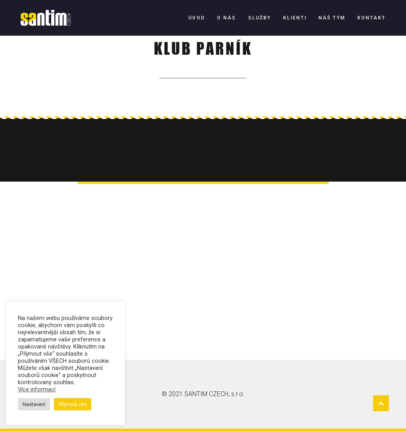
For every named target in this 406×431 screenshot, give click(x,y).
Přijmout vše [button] (72, 404)
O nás (226, 18)
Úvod (196, 18)
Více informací (37, 389)
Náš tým (331, 18)
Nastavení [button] (34, 404)
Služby (259, 18)
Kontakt (371, 18)
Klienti (294, 18)
